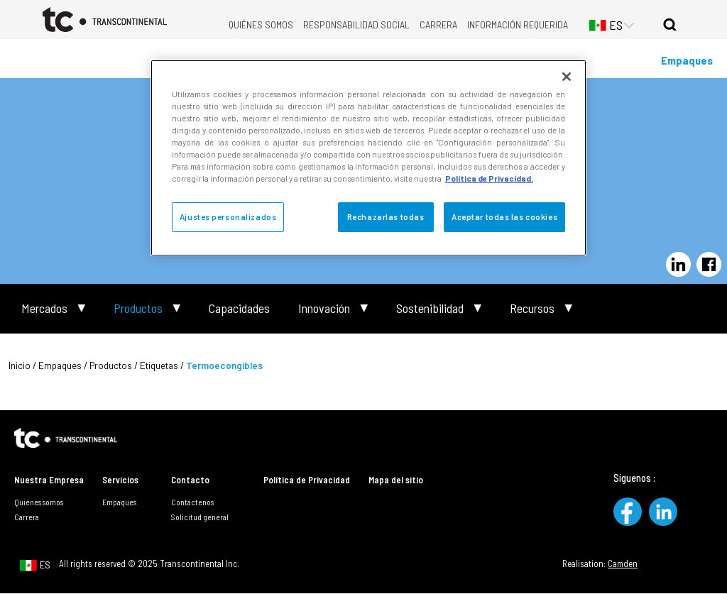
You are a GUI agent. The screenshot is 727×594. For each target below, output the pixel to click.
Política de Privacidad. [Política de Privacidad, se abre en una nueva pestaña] (489, 178)
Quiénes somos (261, 24)
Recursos (532, 308)
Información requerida (517, 24)
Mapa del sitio (395, 479)
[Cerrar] (566, 76)
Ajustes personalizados (228, 216)
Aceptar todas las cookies (504, 216)
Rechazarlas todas (386, 216)
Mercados (44, 308)
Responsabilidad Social (356, 24)
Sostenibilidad (430, 308)
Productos (138, 308)
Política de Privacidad (306, 479)
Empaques (687, 60)
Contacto (190, 479)
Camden (623, 563)
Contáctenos (192, 502)
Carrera (438, 24)
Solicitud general (200, 517)
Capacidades (239, 308)
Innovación (324, 308)
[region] (368, 158)
